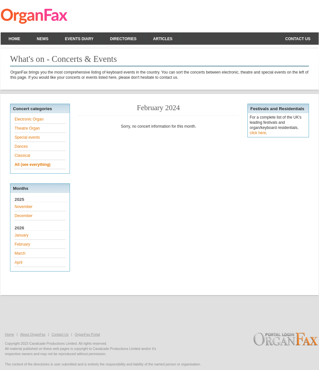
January (21, 235)
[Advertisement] (160, 313)
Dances (21, 146)
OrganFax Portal (87, 334)
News (43, 39)
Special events (27, 137)
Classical (22, 155)
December (23, 216)
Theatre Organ (27, 128)
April (18, 262)
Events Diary (79, 39)
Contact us (298, 39)
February (22, 244)
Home (14, 39)
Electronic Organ (29, 119)
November (23, 206)
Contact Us (60, 334)
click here (258, 133)
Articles (163, 39)
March (20, 253)
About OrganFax (32, 334)
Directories (123, 39)
